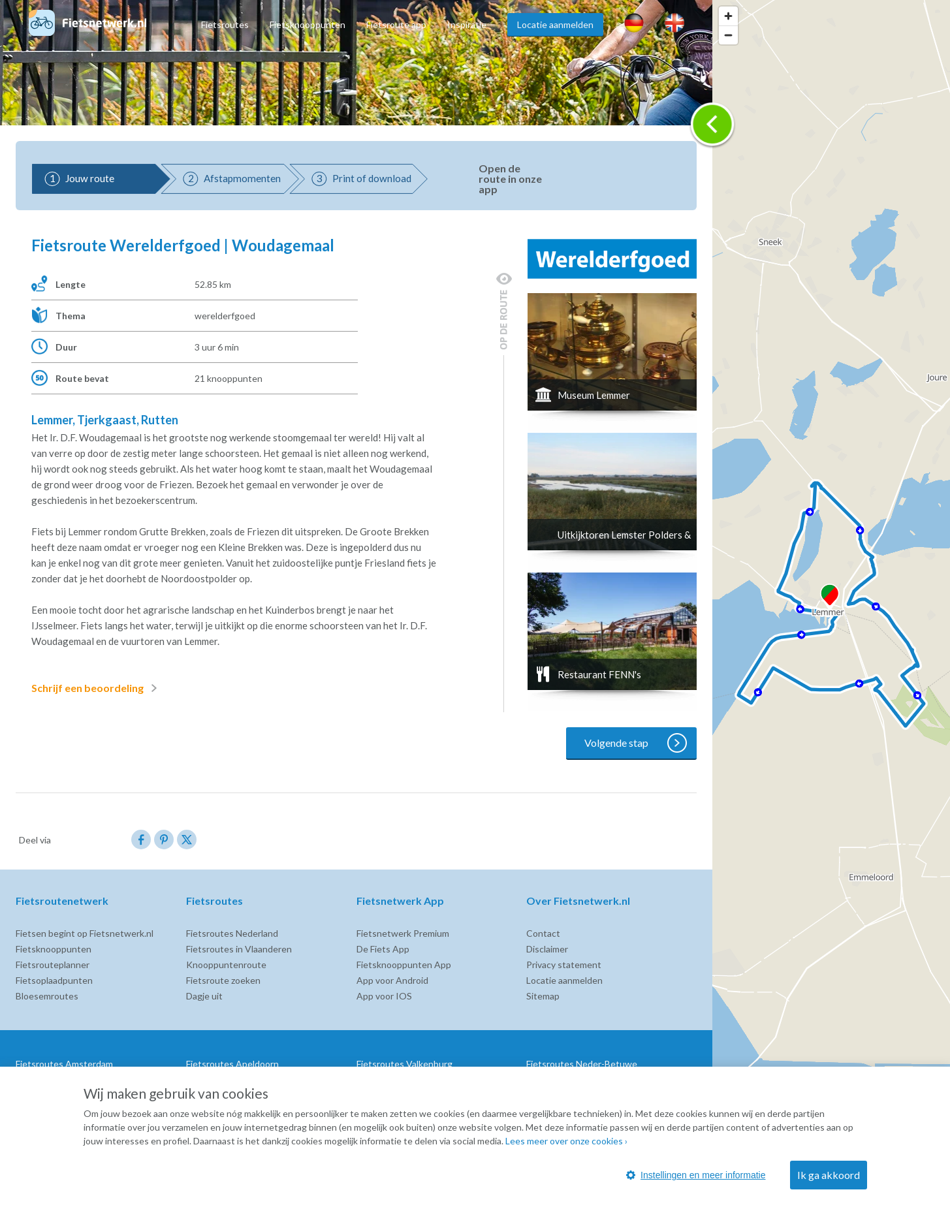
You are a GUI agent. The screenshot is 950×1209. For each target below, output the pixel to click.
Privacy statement (563, 964)
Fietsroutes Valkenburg (404, 1063)
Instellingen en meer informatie (695, 1175)
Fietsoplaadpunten (54, 980)
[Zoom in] (728, 16)
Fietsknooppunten (307, 24)
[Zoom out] (728, 34)
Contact (543, 933)
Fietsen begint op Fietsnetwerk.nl (84, 933)
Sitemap (543, 995)
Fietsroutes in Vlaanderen (239, 948)
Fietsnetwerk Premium (402, 933)
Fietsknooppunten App (403, 964)
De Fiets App (382, 948)
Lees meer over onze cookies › (566, 1140)
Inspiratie (466, 24)
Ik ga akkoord (828, 1175)
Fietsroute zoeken (223, 980)
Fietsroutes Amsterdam (64, 1063)
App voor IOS (384, 995)
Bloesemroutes (47, 995)
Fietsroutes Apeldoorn (232, 1063)
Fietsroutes (225, 24)
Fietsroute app (396, 24)
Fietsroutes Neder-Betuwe (581, 1063)
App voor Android (392, 980)
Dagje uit (204, 995)
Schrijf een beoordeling (96, 688)
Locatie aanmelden (555, 24)
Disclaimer (547, 948)
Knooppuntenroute (226, 964)
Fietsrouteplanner (52, 964)
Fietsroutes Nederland (232, 933)
